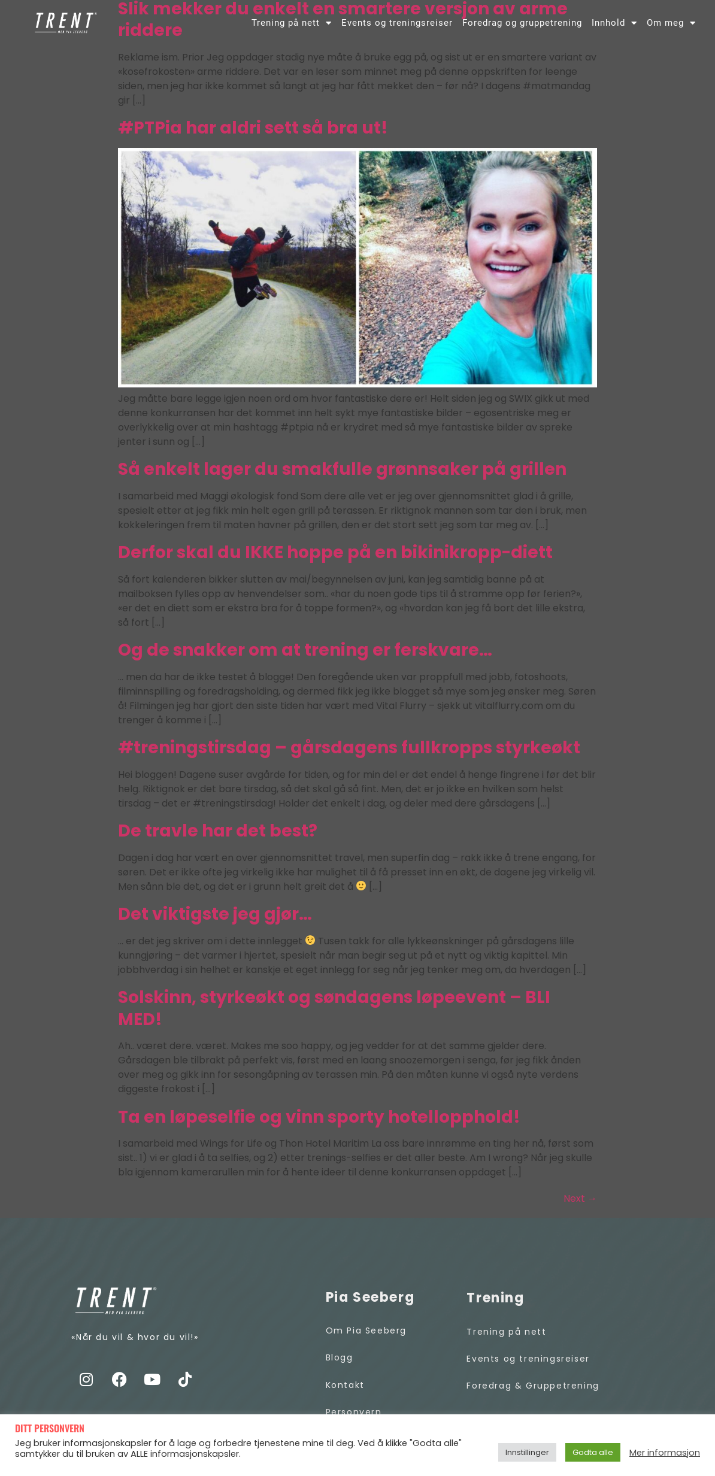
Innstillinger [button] (527, 1452)
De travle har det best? (217, 834)
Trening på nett (292, 23)
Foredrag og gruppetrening (522, 22)
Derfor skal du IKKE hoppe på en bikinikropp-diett (335, 556)
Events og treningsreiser (397, 22)
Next (580, 1202)
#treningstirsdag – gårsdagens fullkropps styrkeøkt (349, 751)
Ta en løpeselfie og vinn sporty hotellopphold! (319, 1120)
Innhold (614, 23)
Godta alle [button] (592, 1452)
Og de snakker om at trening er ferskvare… (305, 653)
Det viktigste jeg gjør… (215, 917)
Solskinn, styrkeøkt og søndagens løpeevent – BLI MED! (334, 1012)
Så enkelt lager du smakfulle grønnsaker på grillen (342, 472)
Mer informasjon (664, 1452)
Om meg (671, 23)
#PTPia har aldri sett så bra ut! (253, 131)
